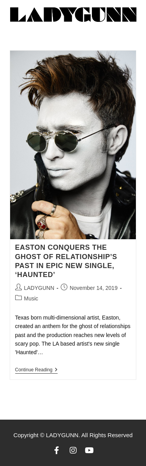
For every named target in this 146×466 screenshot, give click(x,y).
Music (31, 298)
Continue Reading (36, 369)
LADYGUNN (39, 288)
